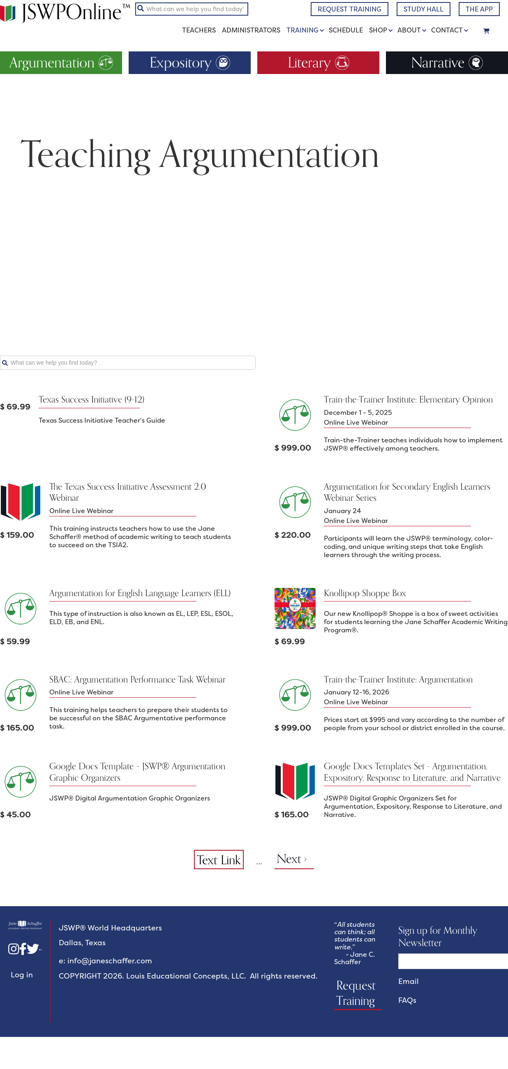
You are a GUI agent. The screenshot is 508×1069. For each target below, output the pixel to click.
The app (479, 9)
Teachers (199, 30)
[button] (306, 30)
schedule (346, 30)
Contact (447, 30)
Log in (22, 975)
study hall (423, 9)
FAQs (407, 1000)
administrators (251, 30)
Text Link (219, 859)
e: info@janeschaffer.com (105, 961)
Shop (378, 30)
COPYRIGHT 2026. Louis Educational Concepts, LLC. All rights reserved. (188, 976)
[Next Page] (294, 859)
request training (349, 9)
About (409, 30)
